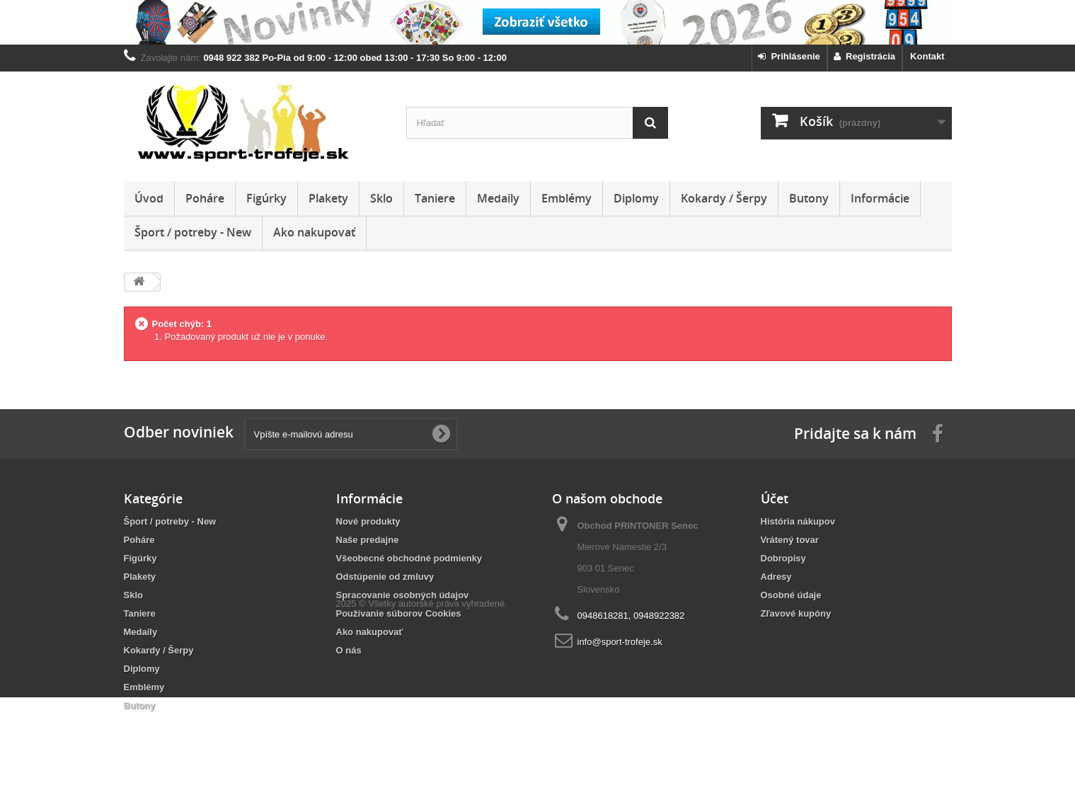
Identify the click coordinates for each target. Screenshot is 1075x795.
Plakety (328, 198)
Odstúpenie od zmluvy (385, 576)
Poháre (204, 198)
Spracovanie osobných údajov (402, 595)
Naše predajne (367, 539)
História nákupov (798, 521)
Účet (774, 498)
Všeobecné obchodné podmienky (409, 558)
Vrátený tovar (790, 539)
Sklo (381, 198)
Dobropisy (783, 558)
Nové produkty (368, 521)
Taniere (435, 198)
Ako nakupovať (314, 232)
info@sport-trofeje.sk (619, 641)
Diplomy (636, 198)
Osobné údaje (791, 595)
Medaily (498, 198)
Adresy (776, 576)
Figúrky (266, 198)
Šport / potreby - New (192, 232)
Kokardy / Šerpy (724, 198)
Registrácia (864, 56)
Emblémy (566, 198)
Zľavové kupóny (796, 613)
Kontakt (927, 56)
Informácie (880, 198)
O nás (349, 650)
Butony (809, 198)
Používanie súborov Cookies (398, 613)
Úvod (148, 198)
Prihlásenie (789, 56)
